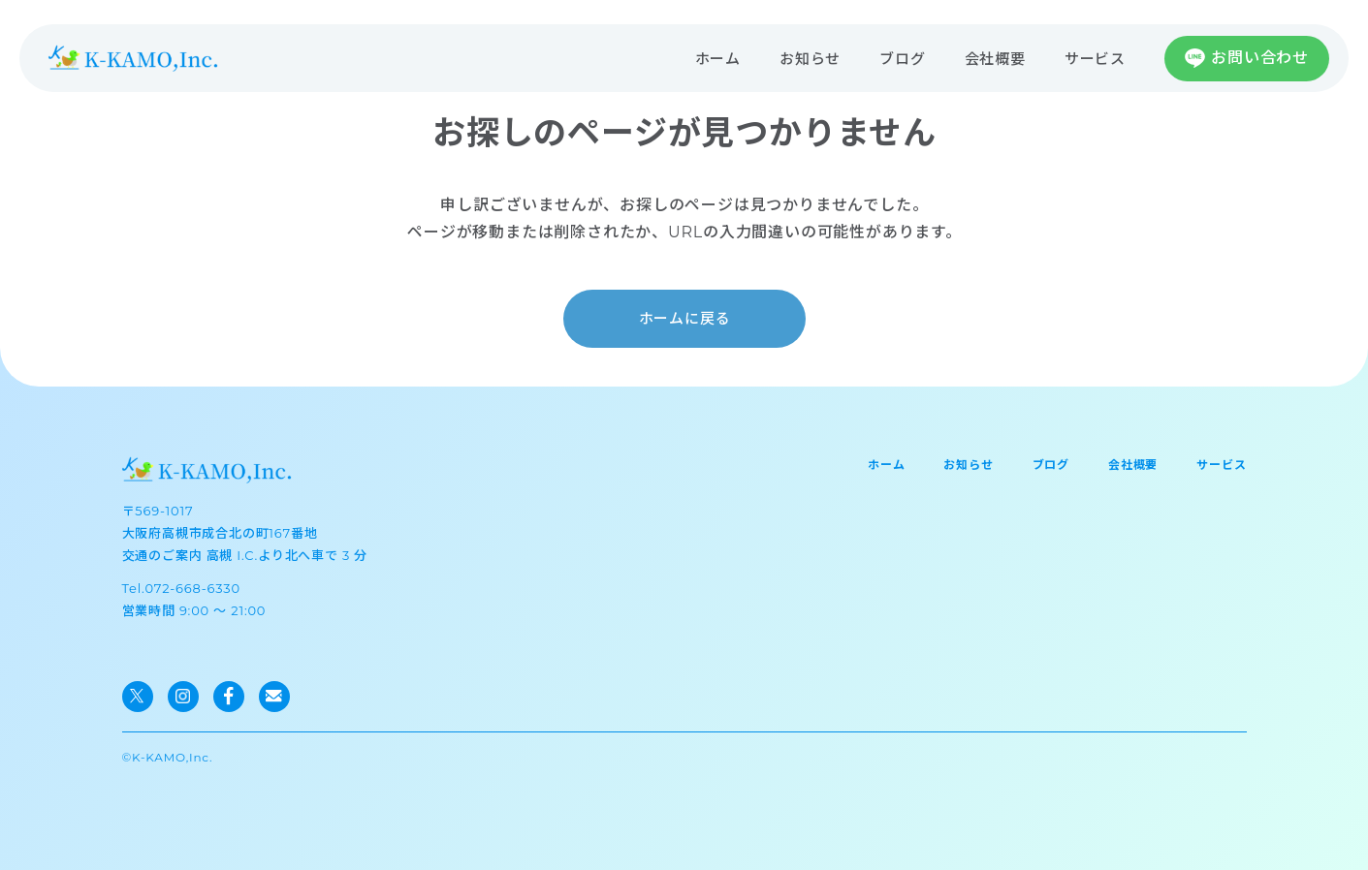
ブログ (902, 58)
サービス (1095, 58)
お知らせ (810, 58)
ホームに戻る (684, 318)
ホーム (718, 58)
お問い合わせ (1260, 57)
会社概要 (995, 58)
